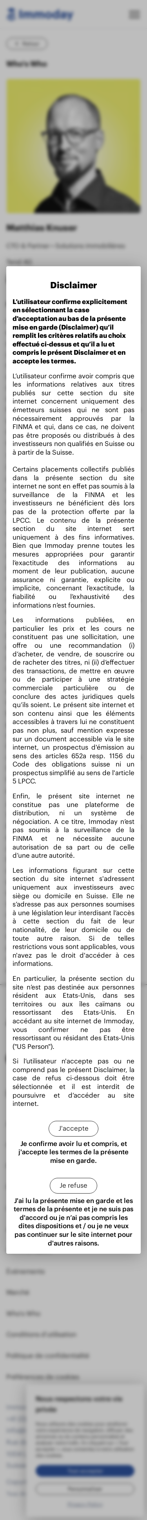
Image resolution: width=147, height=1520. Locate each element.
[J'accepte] (73, 1129)
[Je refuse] (73, 1186)
